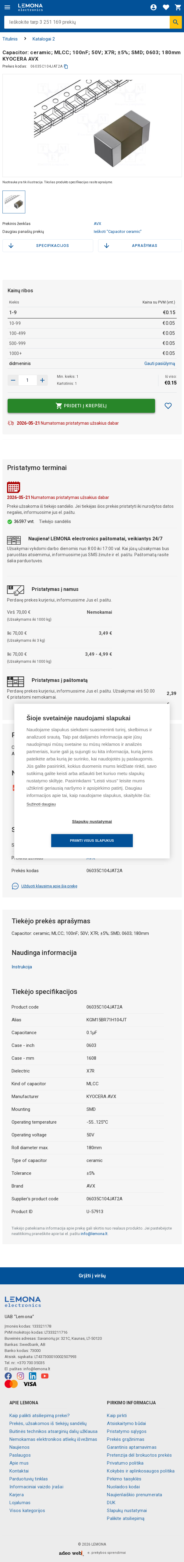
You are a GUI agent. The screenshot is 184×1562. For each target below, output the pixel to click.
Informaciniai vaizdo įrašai (36, 1487)
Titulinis (10, 39)
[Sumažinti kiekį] (42, 380)
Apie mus (19, 1463)
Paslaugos (20, 1455)
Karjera (16, 1494)
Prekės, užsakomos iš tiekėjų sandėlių (48, 1423)
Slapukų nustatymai (127, 1510)
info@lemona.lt (94, 1233)
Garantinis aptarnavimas (131, 1447)
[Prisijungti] (153, 7)
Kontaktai (19, 1471)
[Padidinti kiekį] (13, 380)
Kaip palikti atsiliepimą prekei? (39, 1415)
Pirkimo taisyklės (124, 1479)
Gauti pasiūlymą (159, 363)
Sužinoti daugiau (41, 813)
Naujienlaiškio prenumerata (134, 1494)
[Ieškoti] (176, 22)
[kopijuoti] (66, 66)
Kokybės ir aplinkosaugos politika (141, 1471)
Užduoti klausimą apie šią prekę (44, 886)
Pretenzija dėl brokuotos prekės (139, 1455)
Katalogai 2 (44, 39)
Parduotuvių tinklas (28, 1479)
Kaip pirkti (117, 1415)
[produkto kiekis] (27, 380)
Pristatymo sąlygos (127, 1431)
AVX (97, 223)
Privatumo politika (125, 1463)
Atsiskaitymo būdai (126, 1423)
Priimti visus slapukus (127, 831)
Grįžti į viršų (92, 1276)
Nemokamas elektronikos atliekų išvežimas (53, 1439)
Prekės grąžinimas (125, 1439)
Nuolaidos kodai (123, 1487)
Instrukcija (22, 967)
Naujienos (19, 1447)
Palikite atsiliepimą (125, 1518)
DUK (111, 1502)
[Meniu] (7, 7)
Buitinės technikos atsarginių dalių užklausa (53, 1431)
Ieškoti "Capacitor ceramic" (118, 231)
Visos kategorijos (27, 1510)
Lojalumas (19, 1502)
